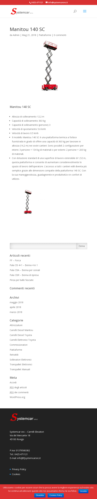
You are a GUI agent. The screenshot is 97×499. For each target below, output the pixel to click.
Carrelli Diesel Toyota (21, 335)
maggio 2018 (16, 302)
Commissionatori (18, 344)
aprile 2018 (15, 307)
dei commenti (19, 392)
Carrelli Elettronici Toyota (23, 339)
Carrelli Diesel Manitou (21, 330)
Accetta (83, 491)
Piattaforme (45, 35)
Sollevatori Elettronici (20, 359)
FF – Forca (15, 260)
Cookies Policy (55, 495)
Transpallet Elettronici (21, 364)
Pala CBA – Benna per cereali (25, 270)
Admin (16, 35)
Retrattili (14, 354)
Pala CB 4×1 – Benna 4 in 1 (24, 265)
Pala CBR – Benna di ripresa (24, 275)
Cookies (16, 474)
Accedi (13, 382)
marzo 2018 (16, 312)
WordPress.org (17, 397)
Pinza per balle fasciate (22, 279)
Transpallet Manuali (20, 369)
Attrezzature (16, 325)
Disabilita (40, 495)
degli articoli (18, 387)
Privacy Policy (19, 469)
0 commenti (60, 35)
